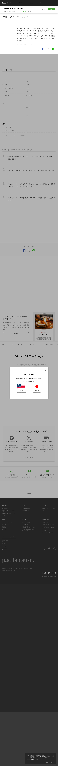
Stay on (36, 388)
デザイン (20, 11)
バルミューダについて (7, 705)
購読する (29, 675)
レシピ (24, 11)
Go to (21, 388)
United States (5, 722)
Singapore (4, 730)
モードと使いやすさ (11, 11)
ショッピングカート (46, 708)
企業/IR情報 (4, 750)
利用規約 (3, 752)
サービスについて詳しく (29, 639)
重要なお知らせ (25, 692)
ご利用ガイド (45, 705)
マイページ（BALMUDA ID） (48, 706)
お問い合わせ (25, 708)
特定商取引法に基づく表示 (10, 752)
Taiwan (3, 727)
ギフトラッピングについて (48, 714)
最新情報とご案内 (26, 691)
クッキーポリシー (18, 750)
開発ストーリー (5, 706)
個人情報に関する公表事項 (27, 750)
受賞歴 (3, 708)
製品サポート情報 (26, 705)
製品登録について (46, 713)
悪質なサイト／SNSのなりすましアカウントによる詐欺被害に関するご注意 (28, 711)
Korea (3, 725)
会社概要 (4, 710)
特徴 (5, 11)
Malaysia (4, 732)
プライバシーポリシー (10, 750)
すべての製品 (5, 691)
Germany (4, 724)
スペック (30, 11)
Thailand (4, 728)
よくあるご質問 (25, 706)
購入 (51, 9)
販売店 (43, 9)
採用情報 (4, 711)
